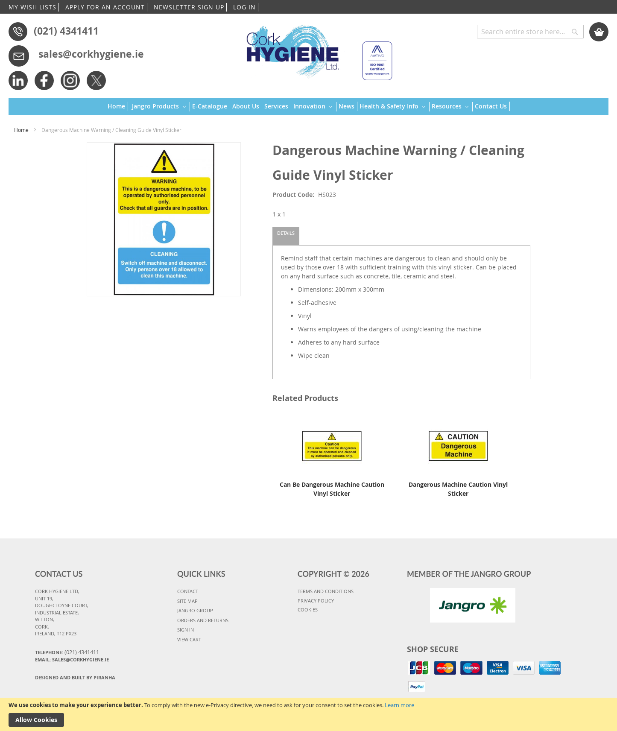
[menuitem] (118, 106)
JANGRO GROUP (195, 610)
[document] (308, 714)
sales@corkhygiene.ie (91, 54)
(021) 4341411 (66, 31)
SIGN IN (185, 629)
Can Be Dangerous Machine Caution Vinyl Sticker (332, 488)
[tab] (285, 236)
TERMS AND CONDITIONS (326, 591)
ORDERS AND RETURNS (202, 620)
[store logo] (315, 49)
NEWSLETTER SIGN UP (189, 7)
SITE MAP (187, 601)
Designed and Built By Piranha (75, 677)
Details (286, 233)
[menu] (308, 107)
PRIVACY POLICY (316, 600)
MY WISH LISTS (32, 7)
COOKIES (308, 609)
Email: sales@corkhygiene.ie (72, 659)
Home (21, 129)
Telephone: (67, 652)
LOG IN (244, 7)
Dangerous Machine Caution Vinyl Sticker (458, 488)
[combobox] (530, 31)
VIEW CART (189, 639)
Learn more (399, 705)
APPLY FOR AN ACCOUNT (105, 7)
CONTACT (187, 591)
